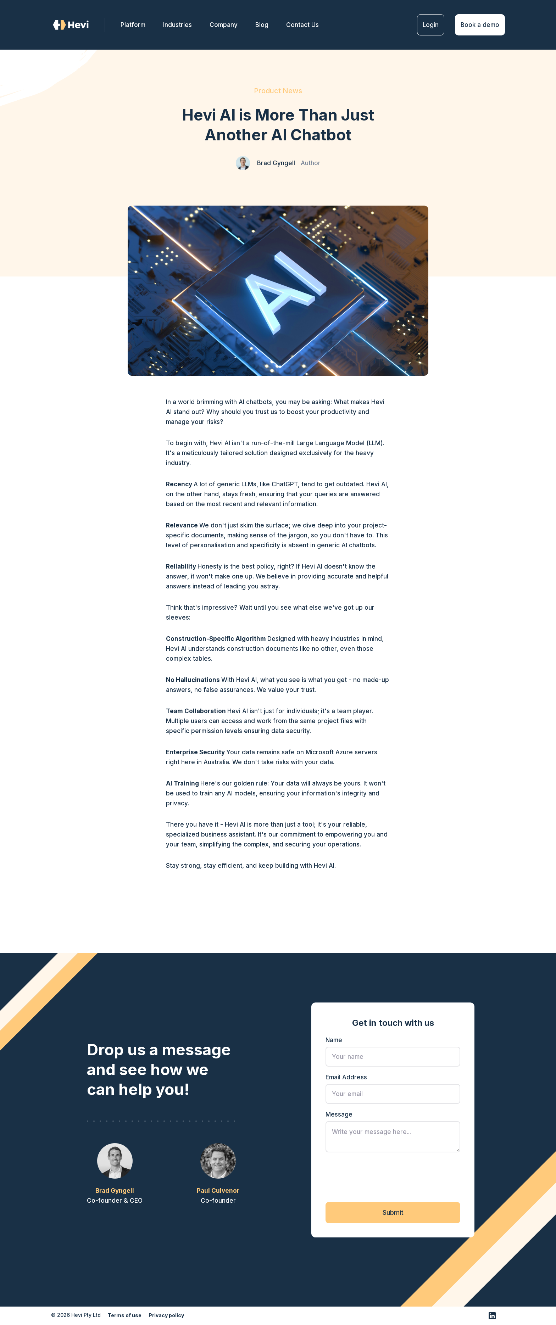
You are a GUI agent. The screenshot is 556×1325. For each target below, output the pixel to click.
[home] (78, 25)
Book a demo (480, 24)
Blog (261, 24)
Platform (133, 24)
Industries (177, 24)
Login (431, 24)
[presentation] (379, 1178)
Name (334, 1041)
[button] (223, 25)
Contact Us (302, 24)
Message (339, 1116)
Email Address (346, 1079)
